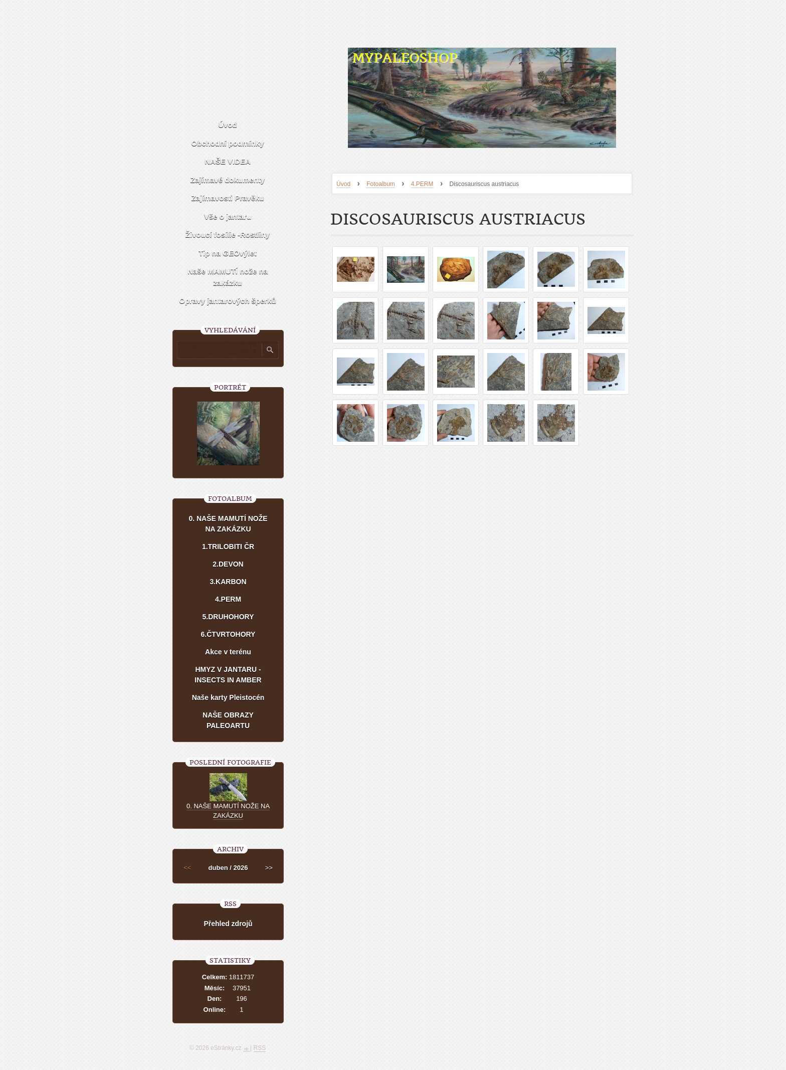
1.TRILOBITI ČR (228, 547)
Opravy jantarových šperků (227, 300)
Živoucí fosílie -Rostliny (227, 234)
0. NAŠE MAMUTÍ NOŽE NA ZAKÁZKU (227, 523)
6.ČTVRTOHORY (228, 634)
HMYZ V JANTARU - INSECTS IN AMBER (227, 674)
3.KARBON (228, 582)
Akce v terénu (228, 652)
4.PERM (422, 184)
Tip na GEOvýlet (228, 253)
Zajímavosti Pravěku (227, 198)
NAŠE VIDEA (228, 161)
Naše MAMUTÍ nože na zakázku (227, 277)
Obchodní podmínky (227, 143)
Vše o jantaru (227, 216)
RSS (260, 1047)
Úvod (343, 184)
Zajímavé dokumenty (227, 179)
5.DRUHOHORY (228, 617)
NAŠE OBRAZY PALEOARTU (228, 720)
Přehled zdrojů (228, 924)
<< (187, 867)
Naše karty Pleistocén (228, 697)
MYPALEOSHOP (404, 58)
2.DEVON (228, 564)
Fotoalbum (380, 184)
